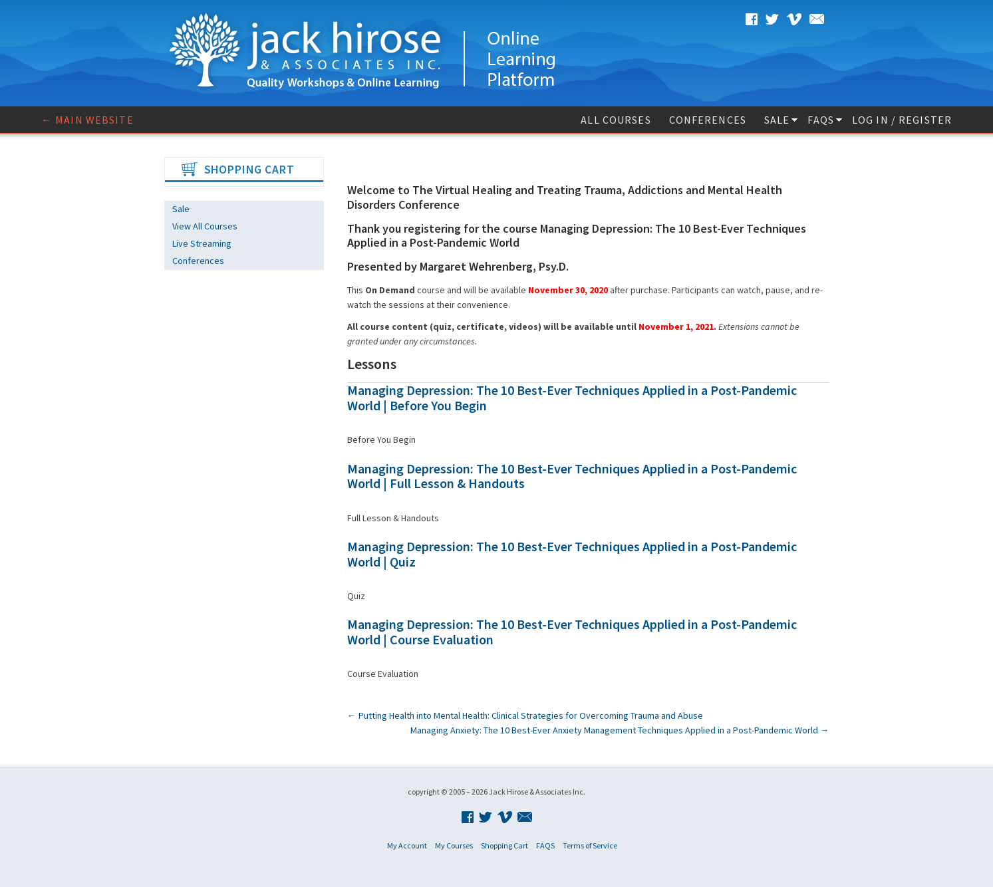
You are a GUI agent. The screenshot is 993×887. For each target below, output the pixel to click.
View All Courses (204, 226)
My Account (407, 845)
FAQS (820, 119)
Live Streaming (201, 243)
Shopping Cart (504, 845)
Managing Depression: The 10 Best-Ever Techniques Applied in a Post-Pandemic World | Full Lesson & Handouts (572, 476)
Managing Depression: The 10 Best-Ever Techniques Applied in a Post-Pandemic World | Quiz (572, 554)
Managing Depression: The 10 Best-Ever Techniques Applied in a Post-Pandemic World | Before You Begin (572, 398)
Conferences (707, 119)
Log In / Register (902, 119)
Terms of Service (590, 845)
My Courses (454, 845)
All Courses (615, 119)
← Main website (87, 119)
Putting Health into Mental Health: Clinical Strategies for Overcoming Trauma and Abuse (525, 715)
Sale (776, 119)
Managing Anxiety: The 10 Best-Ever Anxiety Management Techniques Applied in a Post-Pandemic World (619, 730)
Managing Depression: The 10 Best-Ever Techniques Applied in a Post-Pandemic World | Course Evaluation (572, 632)
